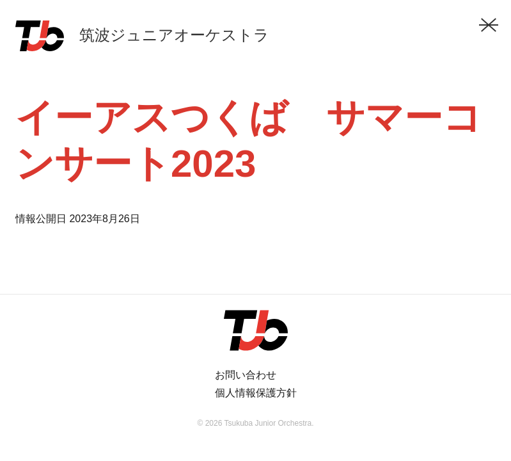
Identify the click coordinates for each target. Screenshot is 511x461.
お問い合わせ (245, 374)
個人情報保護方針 (256, 392)
